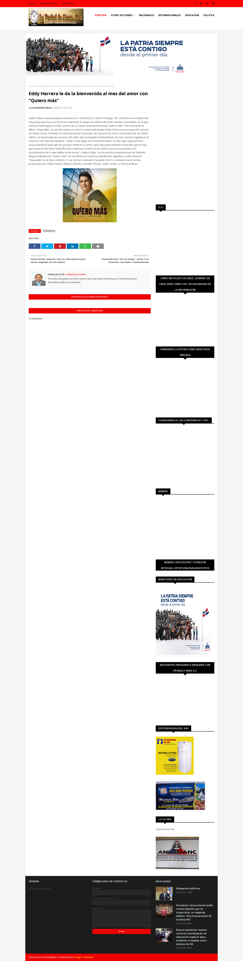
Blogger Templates (83, 957)
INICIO (32, 3)
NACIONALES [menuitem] (146, 15)
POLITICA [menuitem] (208, 15)
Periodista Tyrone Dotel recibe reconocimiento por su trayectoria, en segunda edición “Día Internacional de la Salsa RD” (194, 912)
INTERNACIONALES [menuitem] (169, 15)
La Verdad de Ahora (41, 107)
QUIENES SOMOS (48, 3)
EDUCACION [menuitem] (192, 15)
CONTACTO (67, 3)
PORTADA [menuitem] (100, 15)
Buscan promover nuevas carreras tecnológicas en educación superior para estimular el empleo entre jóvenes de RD (191, 937)
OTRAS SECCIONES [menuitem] (121, 15)
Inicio (31, 86)
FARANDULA (42, 86)
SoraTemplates (49, 957)
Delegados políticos (188, 888)
